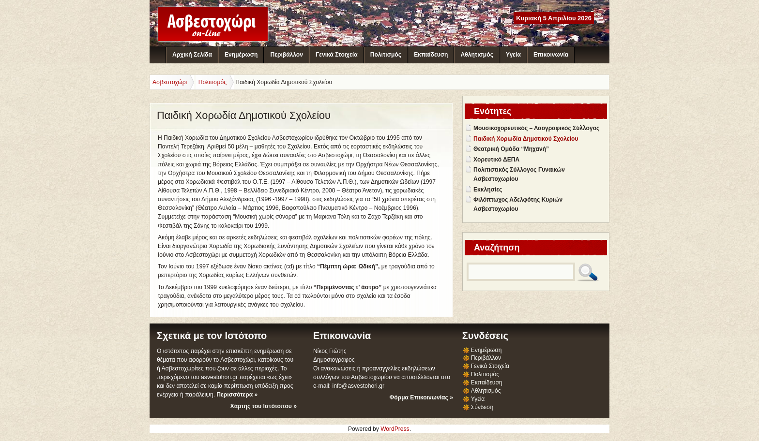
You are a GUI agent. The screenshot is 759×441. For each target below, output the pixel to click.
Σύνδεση (482, 407)
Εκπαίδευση (431, 54)
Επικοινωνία (550, 54)
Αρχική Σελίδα (192, 54)
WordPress (395, 429)
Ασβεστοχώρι (169, 82)
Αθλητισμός (477, 54)
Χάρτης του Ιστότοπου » (263, 406)
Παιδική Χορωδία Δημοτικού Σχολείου (525, 138)
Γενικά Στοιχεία (336, 54)
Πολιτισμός (385, 54)
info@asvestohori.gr (358, 385)
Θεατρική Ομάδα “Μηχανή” (511, 149)
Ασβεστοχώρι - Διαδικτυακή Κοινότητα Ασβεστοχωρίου (213, 24)
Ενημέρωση (241, 54)
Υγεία (513, 54)
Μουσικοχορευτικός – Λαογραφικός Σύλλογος (536, 128)
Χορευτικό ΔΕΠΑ (496, 159)
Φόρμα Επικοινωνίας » (421, 397)
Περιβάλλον (286, 54)
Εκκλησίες (487, 189)
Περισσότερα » (237, 394)
